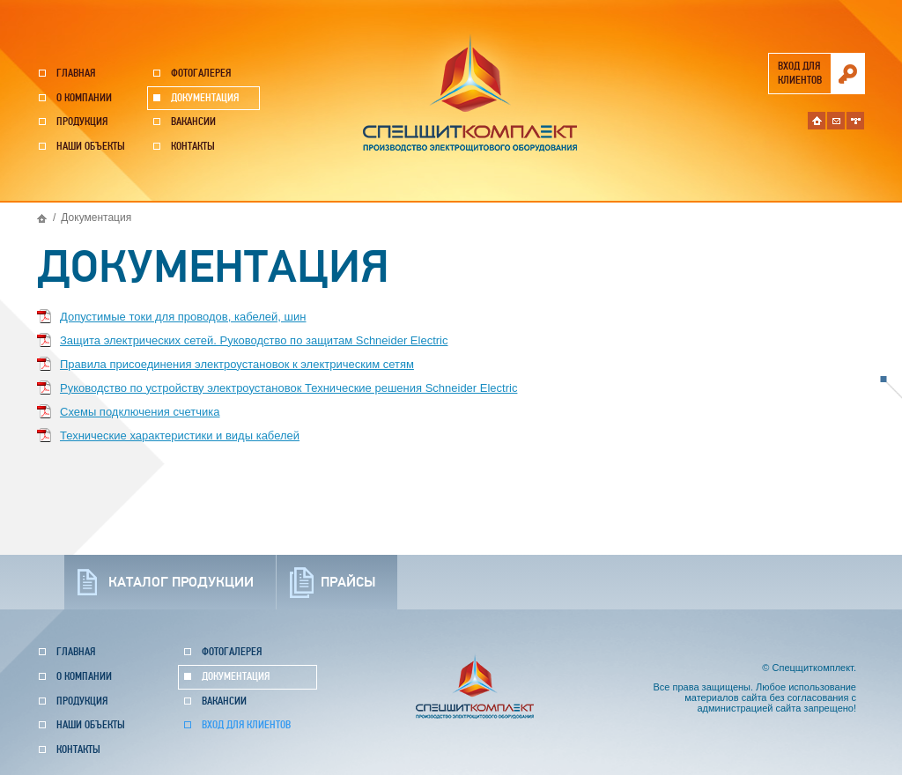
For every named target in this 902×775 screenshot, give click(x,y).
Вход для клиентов (246, 725)
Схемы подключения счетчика (140, 411)
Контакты (193, 146)
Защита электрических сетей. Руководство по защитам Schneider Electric (253, 340)
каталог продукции (181, 582)
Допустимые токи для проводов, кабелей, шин (183, 316)
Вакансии (193, 122)
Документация (205, 98)
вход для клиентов (800, 73)
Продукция (81, 122)
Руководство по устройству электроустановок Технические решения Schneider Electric (288, 388)
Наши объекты (90, 146)
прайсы (348, 582)
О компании (84, 98)
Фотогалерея (201, 73)
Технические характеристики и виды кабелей (179, 435)
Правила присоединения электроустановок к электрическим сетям (237, 364)
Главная (75, 73)
